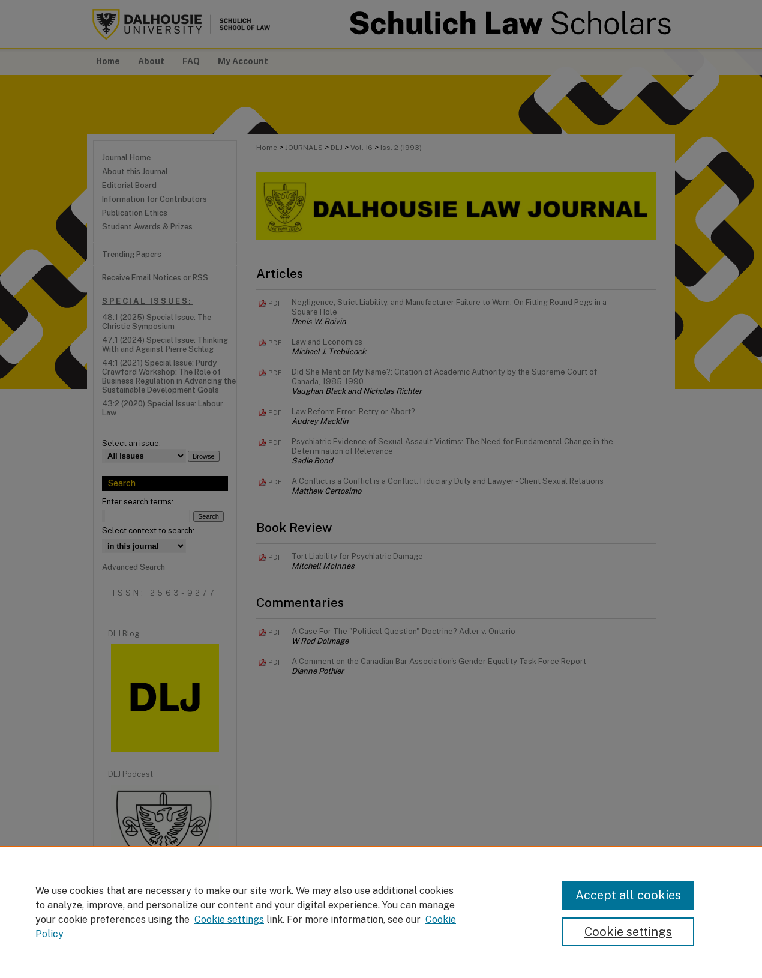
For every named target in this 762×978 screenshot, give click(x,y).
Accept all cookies (628, 895)
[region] (381, 912)
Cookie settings (229, 919)
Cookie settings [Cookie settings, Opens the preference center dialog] (628, 932)
